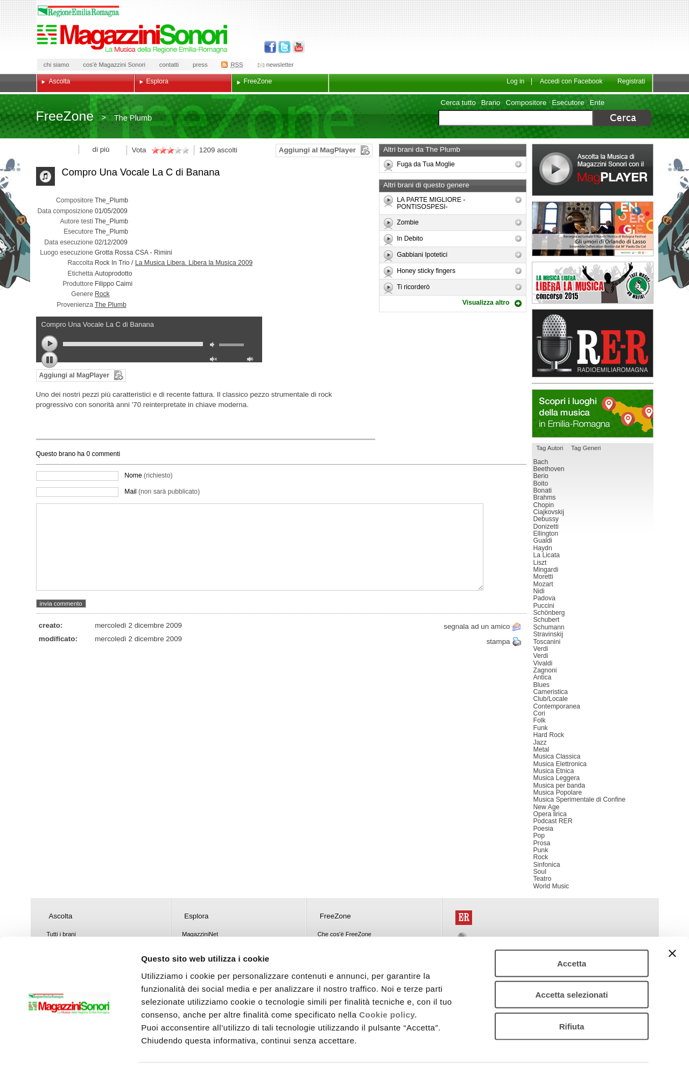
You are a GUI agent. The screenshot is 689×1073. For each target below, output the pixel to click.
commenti (105, 454)
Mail (162, 491)
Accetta (571, 931)
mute (215, 346)
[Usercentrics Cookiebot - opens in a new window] (70, 1052)
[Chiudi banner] (672, 921)
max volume (252, 360)
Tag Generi (586, 448)
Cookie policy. (388, 982)
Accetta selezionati (571, 962)
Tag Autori (549, 448)
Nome (148, 475)
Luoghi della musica (592, 413)
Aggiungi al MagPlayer (317, 150)
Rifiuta (572, 994)
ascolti (227, 150)
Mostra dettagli (566, 1051)
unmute (215, 360)
